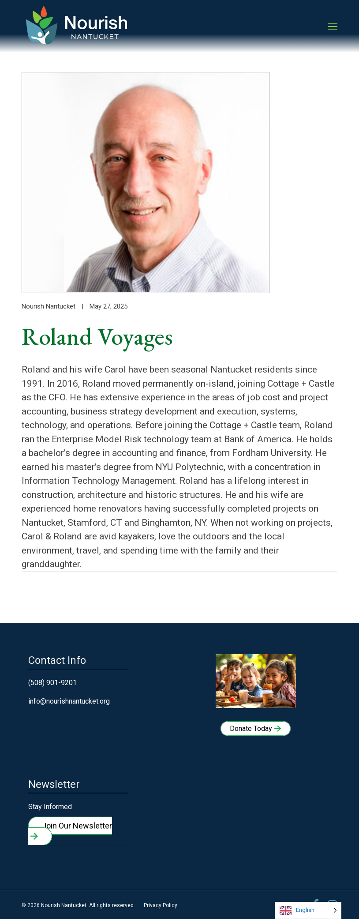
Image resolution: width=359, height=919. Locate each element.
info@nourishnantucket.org (69, 701)
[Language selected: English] (308, 910)
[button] (332, 26)
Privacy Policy (160, 905)
